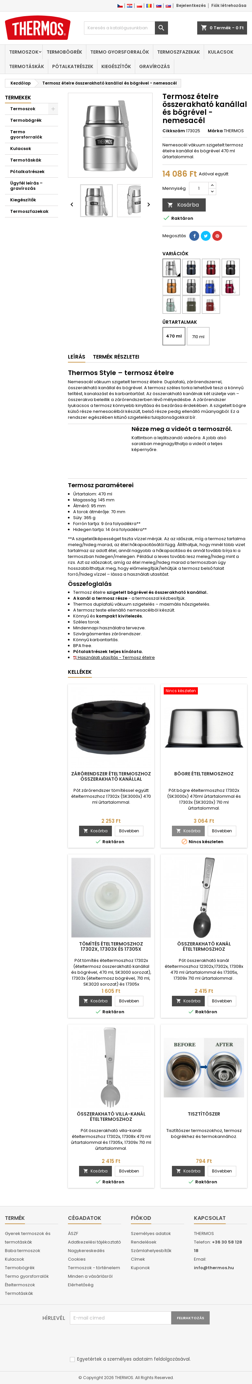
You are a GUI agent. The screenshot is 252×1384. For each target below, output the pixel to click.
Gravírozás (154, 66)
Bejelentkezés (191, 5)
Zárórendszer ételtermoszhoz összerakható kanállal (111, 776)
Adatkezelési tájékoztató (94, 1242)
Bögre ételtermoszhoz (204, 773)
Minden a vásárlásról (90, 1276)
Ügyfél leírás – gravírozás (26, 185)
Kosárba (183, 205)
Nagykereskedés (86, 1250)
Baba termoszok (22, 1250)
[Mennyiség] (199, 188)
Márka (215, 131)
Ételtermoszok (20, 1285)
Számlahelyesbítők (151, 1250)
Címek (138, 1259)
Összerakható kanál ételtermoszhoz (204, 946)
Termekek (18, 97)
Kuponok (140, 1268)
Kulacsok (220, 52)
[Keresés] (126, 28)
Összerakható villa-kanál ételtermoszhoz (111, 1116)
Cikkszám (173, 131)
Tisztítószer (204, 1114)
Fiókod (141, 1218)
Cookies (77, 1259)
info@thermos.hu (214, 1268)
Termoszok (23, 52)
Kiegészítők (116, 66)
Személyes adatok (151, 1233)
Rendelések (144, 1242)
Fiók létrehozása (228, 5)
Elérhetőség (81, 1285)
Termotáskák (26, 66)
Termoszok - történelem (94, 1268)
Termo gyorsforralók (119, 52)
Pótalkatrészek (72, 66)
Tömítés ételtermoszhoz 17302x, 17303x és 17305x (111, 946)
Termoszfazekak (178, 52)
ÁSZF (73, 1233)
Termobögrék (64, 52)
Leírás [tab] (76, 357)
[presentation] (120, 1340)
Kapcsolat (210, 1218)
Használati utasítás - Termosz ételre (114, 657)
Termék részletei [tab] (116, 357)
